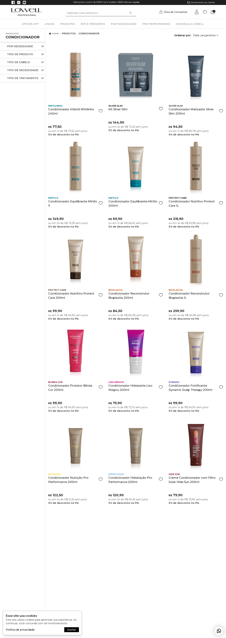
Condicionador (23, 37)
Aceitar (71, 629)
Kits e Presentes (93, 23)
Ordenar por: (182, 35)
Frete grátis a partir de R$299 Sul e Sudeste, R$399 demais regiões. (106, 2)
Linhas (49, 23)
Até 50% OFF (30, 23)
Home (54, 33)
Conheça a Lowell (190, 23)
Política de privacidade (20, 629)
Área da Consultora (173, 12)
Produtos (67, 23)
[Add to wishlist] (101, 111)
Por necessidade (124, 23)
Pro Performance (156, 23)
